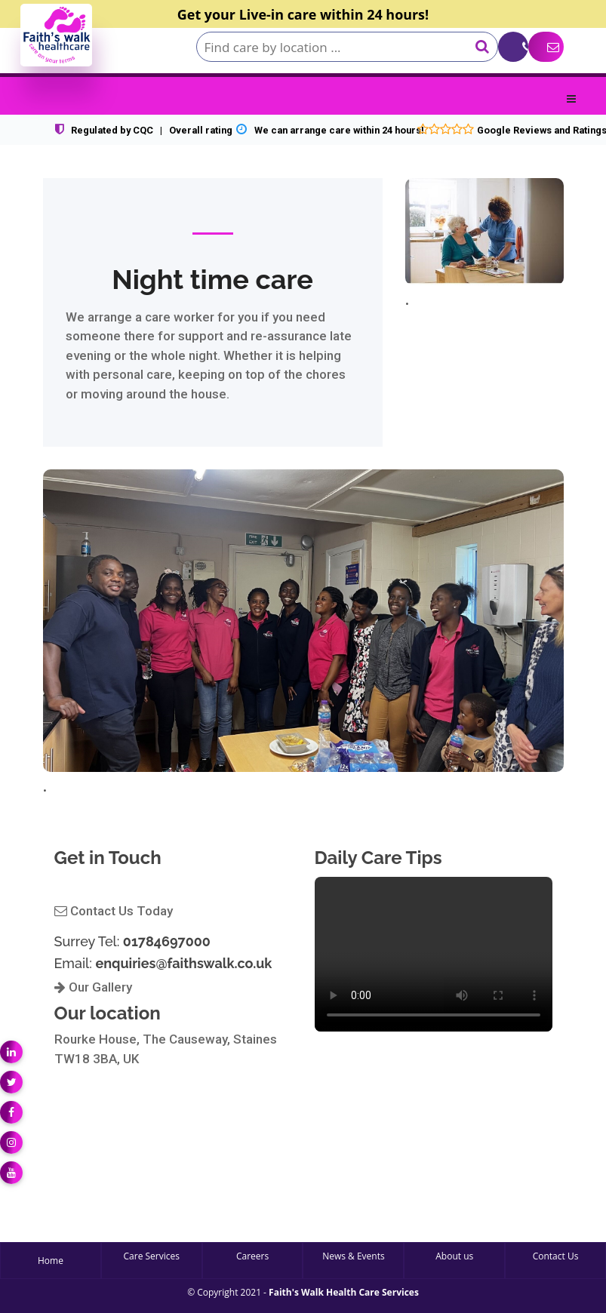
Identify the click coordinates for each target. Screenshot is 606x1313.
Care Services (152, 1256)
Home (50, 1260)
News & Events (353, 1256)
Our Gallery (93, 987)
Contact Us (556, 1256)
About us (454, 1256)
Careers (252, 1256)
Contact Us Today (113, 910)
